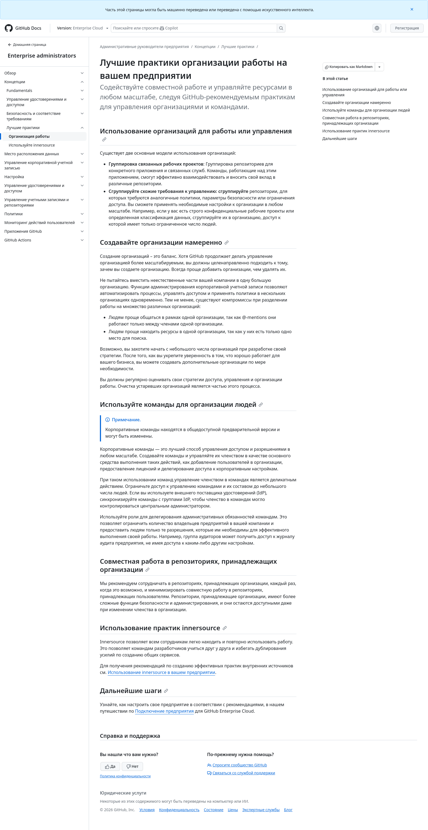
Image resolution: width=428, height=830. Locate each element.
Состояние (214, 809)
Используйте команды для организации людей (181, 404)
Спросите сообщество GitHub (237, 765)
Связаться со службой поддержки (241, 772)
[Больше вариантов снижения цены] (379, 66)
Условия (147, 809)
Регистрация (407, 28)
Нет (132, 766)
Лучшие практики (237, 46)
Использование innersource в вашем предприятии (161, 672)
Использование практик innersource (163, 627)
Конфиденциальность (179, 809)
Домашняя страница (27, 44)
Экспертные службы (261, 809)
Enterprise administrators (42, 55)
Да (110, 766)
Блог (288, 809)
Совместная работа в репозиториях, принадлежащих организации (188, 565)
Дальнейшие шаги (134, 690)
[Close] (412, 9)
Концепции (205, 46)
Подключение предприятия (164, 711)
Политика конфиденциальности (125, 776)
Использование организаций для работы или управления (196, 134)
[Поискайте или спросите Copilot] (198, 28)
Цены (233, 809)
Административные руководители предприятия (144, 46)
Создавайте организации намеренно (164, 242)
